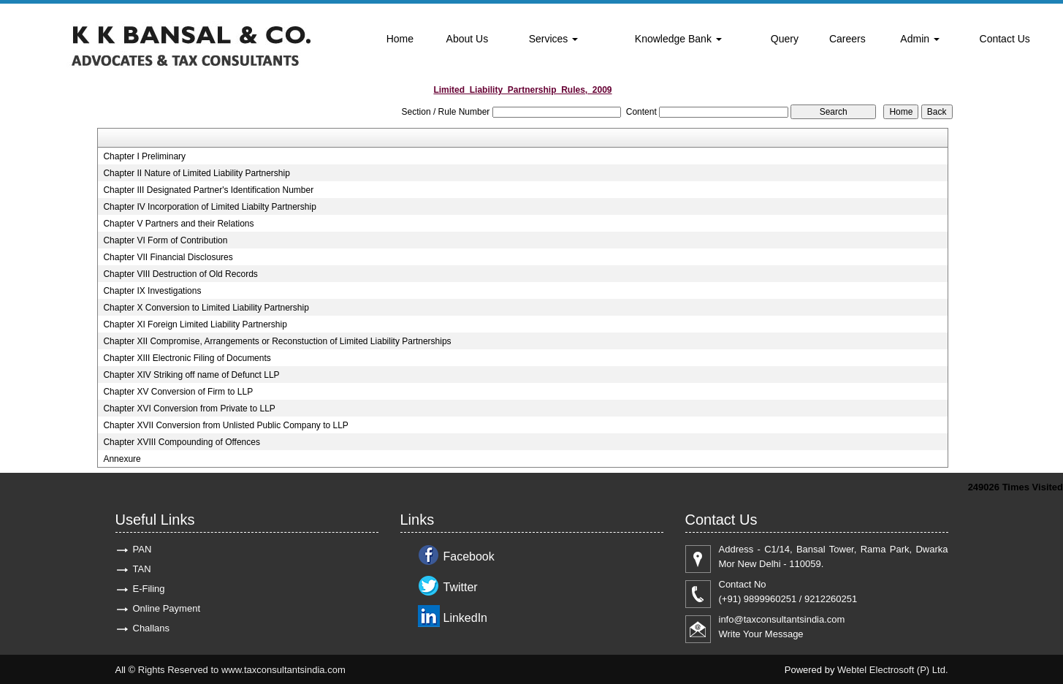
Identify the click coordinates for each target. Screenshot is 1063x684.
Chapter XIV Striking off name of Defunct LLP (191, 375)
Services (554, 39)
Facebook (469, 556)
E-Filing (149, 588)
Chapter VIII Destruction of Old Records (180, 274)
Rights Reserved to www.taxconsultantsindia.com (242, 669)
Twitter (460, 587)
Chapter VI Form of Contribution (165, 240)
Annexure (121, 459)
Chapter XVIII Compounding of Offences (181, 442)
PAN (142, 549)
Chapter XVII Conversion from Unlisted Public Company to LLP (225, 425)
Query (785, 39)
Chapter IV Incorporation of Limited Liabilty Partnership (209, 207)
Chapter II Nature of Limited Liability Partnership (196, 173)
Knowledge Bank (678, 39)
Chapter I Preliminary (144, 156)
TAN (142, 568)
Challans (151, 628)
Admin (920, 39)
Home (400, 39)
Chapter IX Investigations (152, 291)
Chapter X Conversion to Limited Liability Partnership (205, 308)
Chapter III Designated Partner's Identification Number (208, 190)
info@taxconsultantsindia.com (782, 619)
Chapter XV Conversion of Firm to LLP (178, 392)
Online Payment (167, 608)
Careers (847, 39)
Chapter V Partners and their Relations (178, 223)
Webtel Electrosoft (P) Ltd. (892, 669)
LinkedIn (465, 618)
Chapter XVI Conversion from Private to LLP (189, 408)
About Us (467, 39)
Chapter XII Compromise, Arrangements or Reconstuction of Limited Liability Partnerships (277, 341)
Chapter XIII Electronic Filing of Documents (186, 358)
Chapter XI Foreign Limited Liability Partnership (194, 324)
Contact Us (1005, 39)
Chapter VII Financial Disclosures (167, 257)
